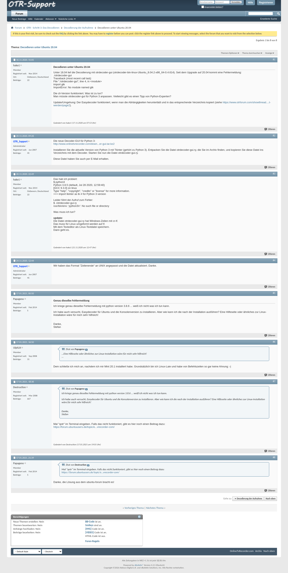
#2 (274, 135)
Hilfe (250, 2)
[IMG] (88, 528)
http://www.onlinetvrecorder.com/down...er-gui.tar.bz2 (84, 143)
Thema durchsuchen (251, 53)
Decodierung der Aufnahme (78, 27)
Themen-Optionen (229, 53)
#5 (274, 293)
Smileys (89, 525)
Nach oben (270, 498)
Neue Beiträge (19, 19)
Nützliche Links (65, 19)
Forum (19, 13)
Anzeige (268, 53)
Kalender (38, 19)
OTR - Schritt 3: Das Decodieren (42, 27)
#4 (274, 260)
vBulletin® (138, 565)
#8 (274, 457)
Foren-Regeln (92, 541)
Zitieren (270, 129)
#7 (274, 381)
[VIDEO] (89, 532)
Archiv (258, 550)
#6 (274, 341)
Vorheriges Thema (134, 507)
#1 (274, 59)
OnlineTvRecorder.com (242, 550)
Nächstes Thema (154, 507)
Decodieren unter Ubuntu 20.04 (38, 47)
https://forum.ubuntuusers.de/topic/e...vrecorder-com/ (84, 426)
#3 (274, 173)
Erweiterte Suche (268, 19)
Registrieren (266, 2)
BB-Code (89, 521)
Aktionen (49, 19)
